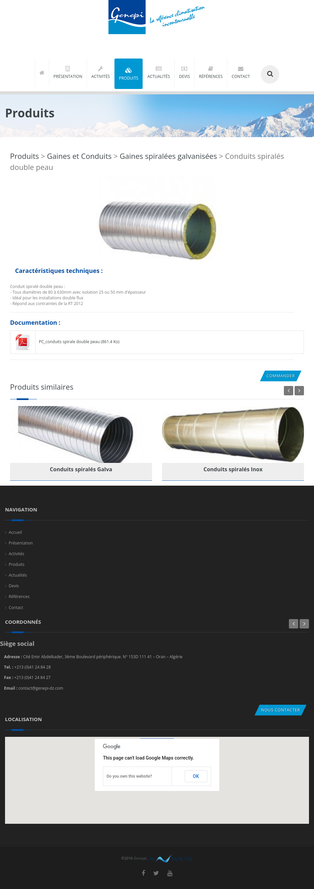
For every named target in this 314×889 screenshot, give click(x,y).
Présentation (21, 543)
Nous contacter (280, 710)
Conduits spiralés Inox (233, 469)
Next (299, 390)
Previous (288, 390)
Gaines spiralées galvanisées (168, 156)
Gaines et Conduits (79, 156)
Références (19, 596)
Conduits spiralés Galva (81, 469)
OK (196, 776)
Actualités (18, 575)
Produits (24, 156)
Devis (14, 586)
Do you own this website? (129, 776)
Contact (16, 607)
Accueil (15, 532)
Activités (16, 554)
